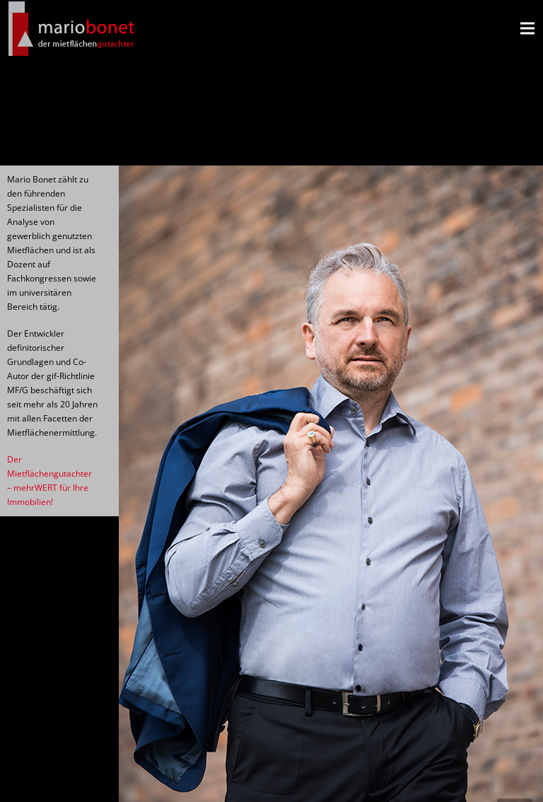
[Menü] (527, 28)
